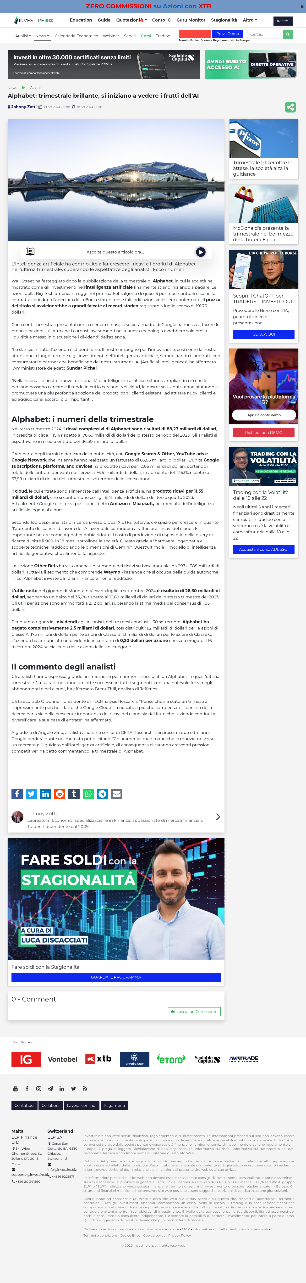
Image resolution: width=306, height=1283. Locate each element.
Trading (163, 36)
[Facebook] (17, 794)
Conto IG (161, 20)
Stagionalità (224, 20)
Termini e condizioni (100, 1235)
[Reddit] (60, 794)
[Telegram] (102, 794)
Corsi (146, 36)
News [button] (41, 36)
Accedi (283, 21)
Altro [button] (249, 20)
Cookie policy (154, 1235)
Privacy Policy (179, 1235)
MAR (186, 1229)
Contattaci (24, 1105)
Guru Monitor (190, 20)
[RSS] (85, 1088)
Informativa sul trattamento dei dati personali (230, 1229)
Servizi (130, 36)
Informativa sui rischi (161, 1229)
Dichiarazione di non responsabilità (112, 1229)
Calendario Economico (76, 36)
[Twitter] (31, 794)
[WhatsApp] (88, 794)
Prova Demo (227, 33)
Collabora (51, 1105)
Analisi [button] (22, 36)
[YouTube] (15, 1088)
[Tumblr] (74, 794)
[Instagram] (39, 1088)
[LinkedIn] (45, 794)
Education (81, 20)
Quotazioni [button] (130, 20)
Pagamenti (114, 1105)
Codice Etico (130, 1235)
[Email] (116, 794)
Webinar (111, 36)
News (12, 88)
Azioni (35, 88)
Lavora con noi (81, 1105)
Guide (104, 20)
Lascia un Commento (194, 1011)
